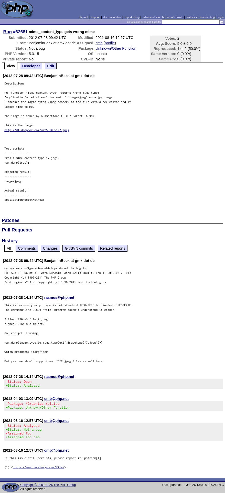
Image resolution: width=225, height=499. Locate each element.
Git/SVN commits (79, 248)
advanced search (153, 17)
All (9, 248)
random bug (207, 17)
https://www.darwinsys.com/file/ (39, 473)
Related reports (112, 248)
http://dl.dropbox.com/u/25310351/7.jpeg (36, 130)
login (221, 17)
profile (110, 43)
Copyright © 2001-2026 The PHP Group (48, 491)
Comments (27, 248)
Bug (7, 31)
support (95, 17)
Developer (31, 66)
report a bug (132, 17)
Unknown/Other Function (115, 48)
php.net (83, 17)
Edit (50, 66)
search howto (175, 17)
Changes (50, 248)
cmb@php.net (56, 400)
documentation (112, 17)
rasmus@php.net (59, 297)
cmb (98, 43)
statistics (191, 17)
